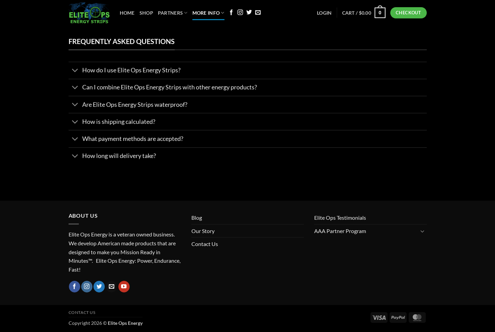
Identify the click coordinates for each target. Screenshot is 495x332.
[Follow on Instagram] (240, 13)
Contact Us (204, 244)
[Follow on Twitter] (249, 13)
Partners (173, 13)
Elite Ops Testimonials (340, 217)
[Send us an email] (258, 13)
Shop (146, 13)
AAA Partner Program (340, 231)
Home (127, 13)
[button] (363, 12)
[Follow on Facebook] (231, 13)
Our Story (203, 231)
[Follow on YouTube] (124, 286)
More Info (208, 13)
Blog (196, 217)
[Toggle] (75, 71)
